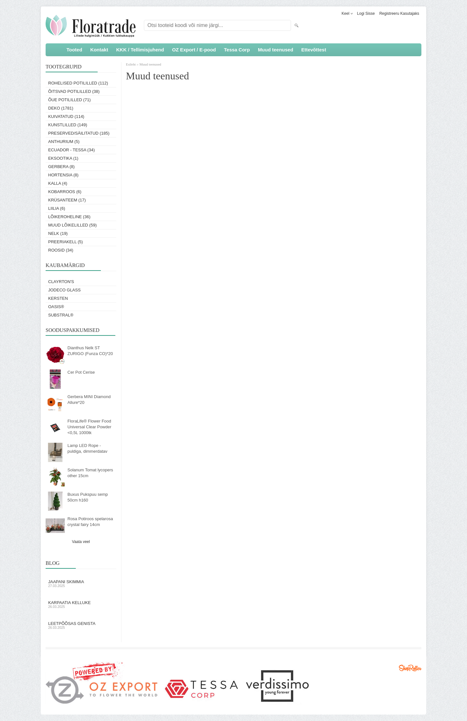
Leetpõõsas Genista (81, 625)
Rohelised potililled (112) (78, 83)
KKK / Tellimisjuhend (140, 49)
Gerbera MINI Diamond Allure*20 (88, 399)
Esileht (131, 64)
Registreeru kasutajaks (399, 13)
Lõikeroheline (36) (69, 216)
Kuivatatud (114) (66, 116)
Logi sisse (366, 13)
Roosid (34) (60, 250)
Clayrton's (61, 281)
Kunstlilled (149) (67, 124)
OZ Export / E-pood (194, 49)
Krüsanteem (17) (67, 200)
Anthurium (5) (64, 141)
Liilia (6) (56, 208)
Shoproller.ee (410, 668)
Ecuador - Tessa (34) (71, 149)
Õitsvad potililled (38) (74, 91)
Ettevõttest (313, 49)
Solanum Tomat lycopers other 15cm (90, 472)
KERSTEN (58, 298)
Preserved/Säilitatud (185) (79, 133)
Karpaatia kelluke (81, 604)
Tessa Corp (237, 49)
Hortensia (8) (63, 175)
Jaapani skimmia (81, 583)
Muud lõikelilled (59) (72, 225)
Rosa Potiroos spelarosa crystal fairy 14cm (90, 521)
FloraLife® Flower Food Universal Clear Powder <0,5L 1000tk (89, 427)
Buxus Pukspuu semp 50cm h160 (87, 497)
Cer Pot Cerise (81, 372)
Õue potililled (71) (69, 99)
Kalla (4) (57, 183)
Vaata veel (81, 541)
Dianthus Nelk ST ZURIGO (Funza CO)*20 (90, 350)
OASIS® (56, 306)
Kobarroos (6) (64, 191)
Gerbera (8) (61, 166)
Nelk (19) (58, 233)
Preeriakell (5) (65, 241)
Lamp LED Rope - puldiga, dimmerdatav (87, 448)
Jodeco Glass (64, 290)
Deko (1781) (60, 108)
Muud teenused (275, 49)
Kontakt (99, 49)
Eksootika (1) (63, 158)
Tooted (74, 49)
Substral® (60, 315)
